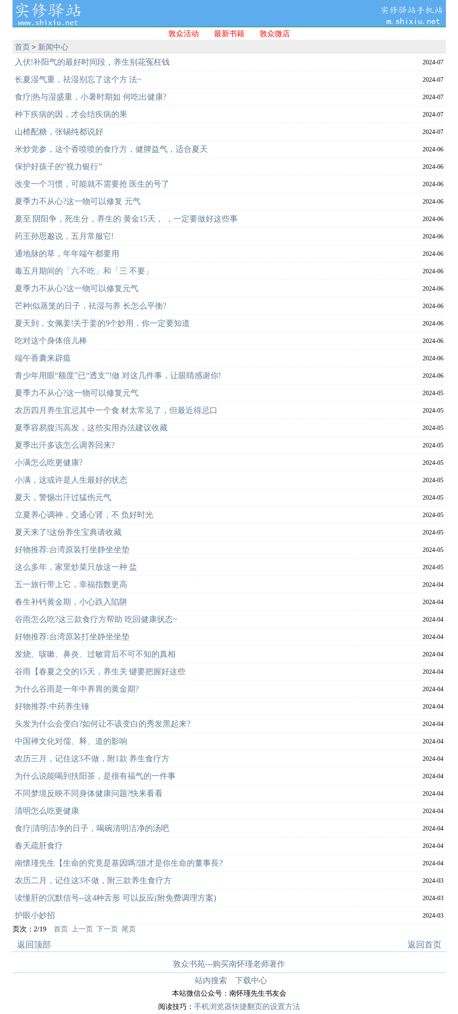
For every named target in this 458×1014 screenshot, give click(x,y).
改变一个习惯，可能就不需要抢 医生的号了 (92, 183)
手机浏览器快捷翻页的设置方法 (247, 1006)
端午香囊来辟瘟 (43, 358)
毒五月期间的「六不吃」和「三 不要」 (84, 271)
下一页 (107, 929)
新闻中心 (53, 47)
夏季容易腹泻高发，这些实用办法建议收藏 (91, 427)
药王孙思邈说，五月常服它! (64, 236)
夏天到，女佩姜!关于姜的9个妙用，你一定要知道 (102, 323)
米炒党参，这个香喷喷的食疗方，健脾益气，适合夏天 (111, 149)
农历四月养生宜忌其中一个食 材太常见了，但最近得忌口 (116, 410)
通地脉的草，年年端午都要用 (67, 253)
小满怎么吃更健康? (49, 462)
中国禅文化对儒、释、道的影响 (71, 741)
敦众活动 (183, 33)
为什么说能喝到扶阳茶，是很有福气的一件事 (95, 776)
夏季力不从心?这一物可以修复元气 (77, 288)
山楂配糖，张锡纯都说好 (59, 131)
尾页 (129, 929)
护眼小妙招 (35, 915)
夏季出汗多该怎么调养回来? (65, 445)
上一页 (82, 929)
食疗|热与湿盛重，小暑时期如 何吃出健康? (91, 96)
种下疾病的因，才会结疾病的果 (71, 114)
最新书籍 (229, 33)
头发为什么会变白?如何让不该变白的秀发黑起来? (103, 723)
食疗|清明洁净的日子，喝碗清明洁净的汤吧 (92, 828)
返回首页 (424, 944)
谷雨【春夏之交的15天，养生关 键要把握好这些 (100, 671)
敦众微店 (275, 33)
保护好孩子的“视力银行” (58, 166)
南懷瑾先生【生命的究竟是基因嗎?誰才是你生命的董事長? (119, 863)
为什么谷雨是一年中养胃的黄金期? (77, 688)
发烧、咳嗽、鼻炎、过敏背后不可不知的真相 (95, 654)
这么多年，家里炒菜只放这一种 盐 (76, 567)
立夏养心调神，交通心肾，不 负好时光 (84, 514)
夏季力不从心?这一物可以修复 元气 (78, 201)
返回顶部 (34, 944)
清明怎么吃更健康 (47, 810)
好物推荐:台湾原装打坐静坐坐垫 (72, 549)
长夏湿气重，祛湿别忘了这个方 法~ (78, 79)
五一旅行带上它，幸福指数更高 (71, 584)
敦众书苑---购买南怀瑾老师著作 (229, 964)
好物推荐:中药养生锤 (52, 706)
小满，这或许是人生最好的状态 (71, 480)
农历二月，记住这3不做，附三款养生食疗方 (93, 880)
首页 (22, 47)
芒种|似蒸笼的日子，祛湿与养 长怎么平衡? (91, 305)
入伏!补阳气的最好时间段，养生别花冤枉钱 (92, 62)
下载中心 (251, 980)
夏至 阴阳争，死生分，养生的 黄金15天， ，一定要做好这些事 (126, 218)
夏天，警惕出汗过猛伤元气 (63, 497)
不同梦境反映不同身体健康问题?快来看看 (89, 793)
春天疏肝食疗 (39, 845)
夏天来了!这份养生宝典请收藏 (68, 532)
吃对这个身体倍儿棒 (51, 340)
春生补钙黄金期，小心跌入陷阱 (71, 601)
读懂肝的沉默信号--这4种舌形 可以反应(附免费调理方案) (115, 897)
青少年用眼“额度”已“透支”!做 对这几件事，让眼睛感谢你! (118, 375)
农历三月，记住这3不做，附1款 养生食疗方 (92, 758)
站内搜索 (211, 980)
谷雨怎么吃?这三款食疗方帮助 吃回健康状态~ (96, 619)
